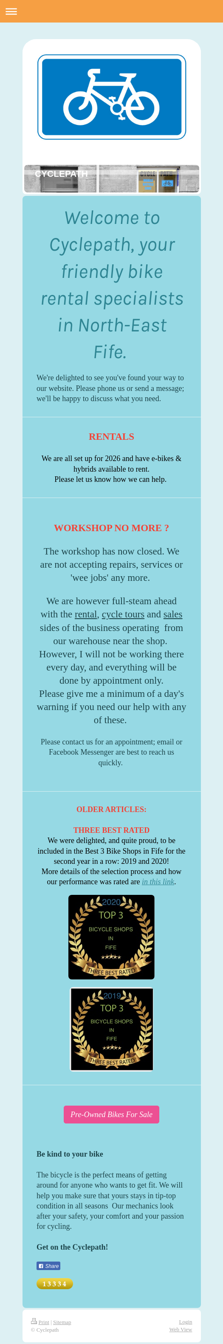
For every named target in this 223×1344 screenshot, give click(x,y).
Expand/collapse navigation (111, 11)
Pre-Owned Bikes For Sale (111, 1114)
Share (48, 1266)
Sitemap (62, 1322)
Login (185, 1322)
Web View (180, 1329)
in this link (158, 881)
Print (40, 1322)
